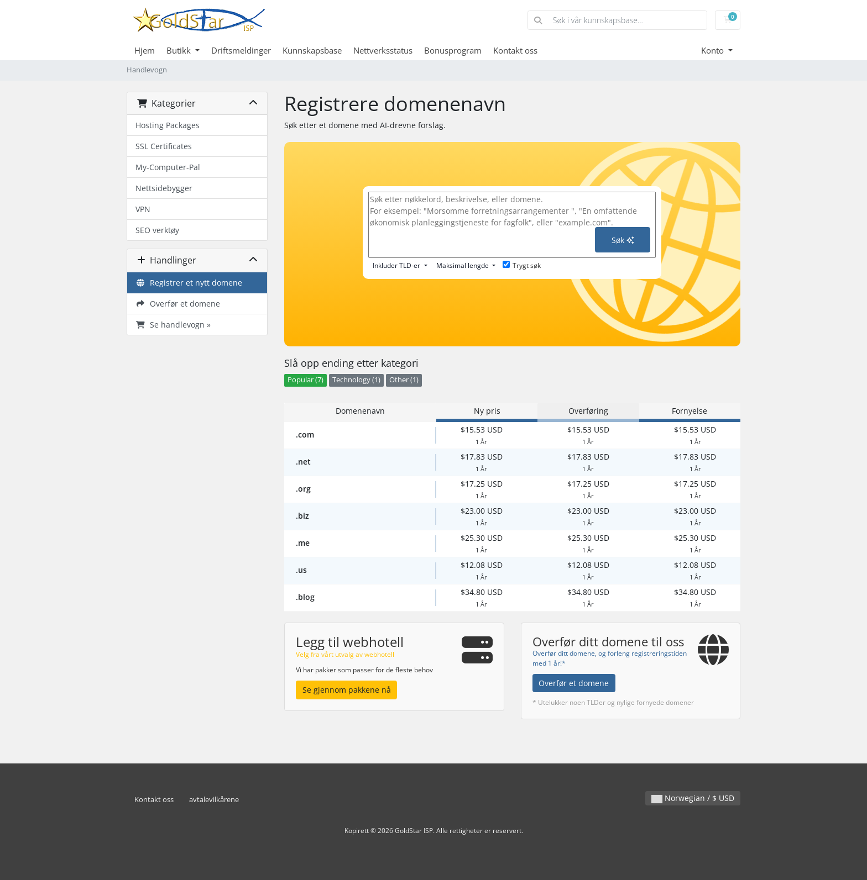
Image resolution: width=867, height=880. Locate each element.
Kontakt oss (515, 50)
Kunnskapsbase (312, 50)
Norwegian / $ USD (692, 798)
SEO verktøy (157, 230)
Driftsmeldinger (241, 50)
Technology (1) (356, 379)
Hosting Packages (167, 125)
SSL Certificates (163, 146)
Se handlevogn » (173, 324)
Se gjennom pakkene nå (346, 689)
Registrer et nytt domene (188, 282)
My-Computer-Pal (167, 167)
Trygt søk (522, 265)
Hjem (144, 50)
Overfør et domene (177, 303)
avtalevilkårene (214, 799)
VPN (142, 209)
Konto (713, 50)
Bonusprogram (453, 50)
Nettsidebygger (163, 188)
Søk (623, 240)
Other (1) (404, 379)
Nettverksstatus (382, 50)
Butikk (179, 50)
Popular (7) (305, 379)
